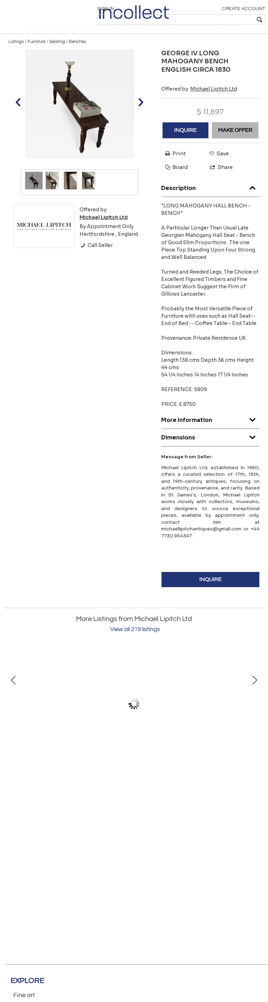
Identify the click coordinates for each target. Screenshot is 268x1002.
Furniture (36, 53)
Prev (13, 716)
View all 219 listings (135, 641)
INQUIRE (185, 141)
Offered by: (199, 100)
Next (254, 716)
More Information (210, 430)
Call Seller (96, 257)
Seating (57, 53)
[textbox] (214, 19)
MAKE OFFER (235, 141)
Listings (16, 53)
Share (218, 179)
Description (210, 198)
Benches (77, 53)
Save (217, 165)
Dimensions (210, 447)
